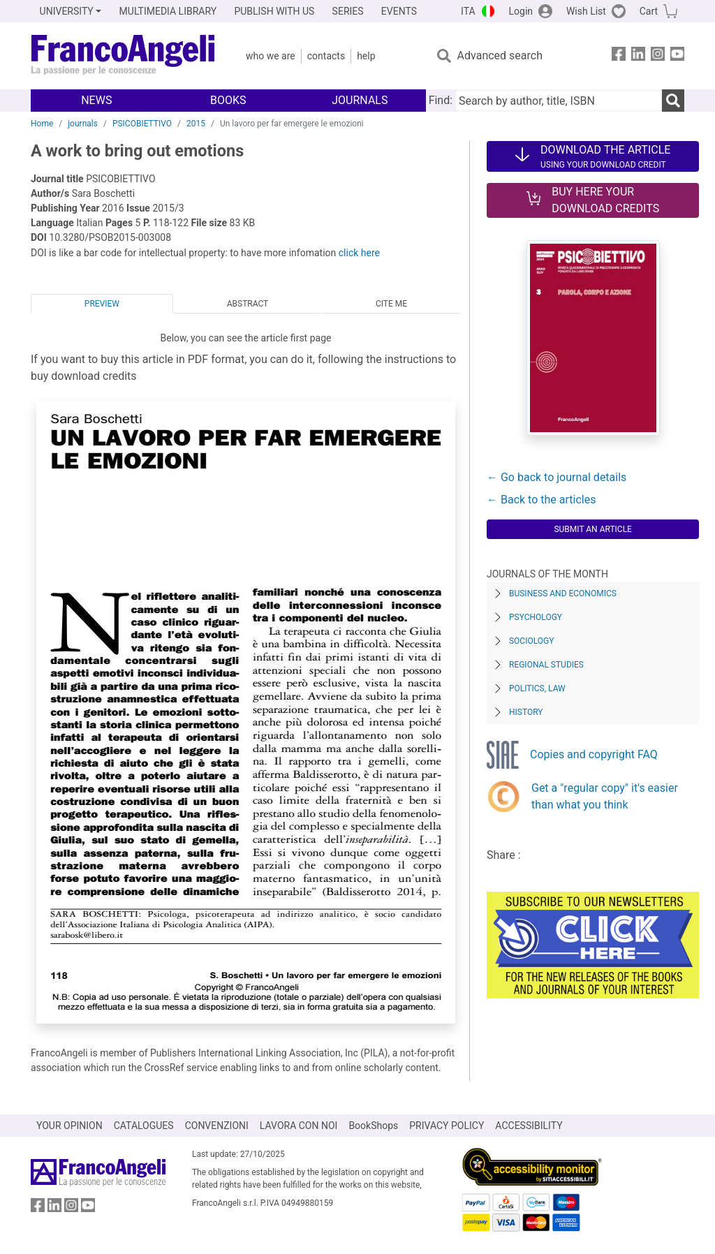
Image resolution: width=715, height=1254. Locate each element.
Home (42, 123)
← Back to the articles (541, 499)
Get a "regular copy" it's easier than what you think (604, 796)
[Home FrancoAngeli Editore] (123, 56)
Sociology (531, 641)
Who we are (270, 55)
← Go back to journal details (556, 477)
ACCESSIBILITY (528, 1125)
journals (83, 123)
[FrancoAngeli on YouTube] (677, 56)
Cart (649, 11)
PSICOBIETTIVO (142, 123)
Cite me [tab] (391, 304)
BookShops (373, 1125)
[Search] (673, 100)
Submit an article (593, 529)
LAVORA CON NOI (299, 1125)
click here (359, 252)
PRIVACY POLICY (446, 1125)
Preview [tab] (101, 304)
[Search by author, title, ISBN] (558, 100)
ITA (468, 11)
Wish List (586, 11)
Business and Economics (563, 593)
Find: (440, 100)
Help (366, 55)
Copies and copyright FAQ (594, 754)
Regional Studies (546, 665)
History (526, 712)
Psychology (535, 617)
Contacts (326, 55)
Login (521, 11)
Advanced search (500, 55)
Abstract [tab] (248, 304)
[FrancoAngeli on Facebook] (619, 56)
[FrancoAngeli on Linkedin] (638, 56)
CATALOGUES (144, 1125)
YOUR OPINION (69, 1125)
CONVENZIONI (217, 1125)
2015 (195, 123)
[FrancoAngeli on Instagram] (658, 56)
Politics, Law (537, 688)
